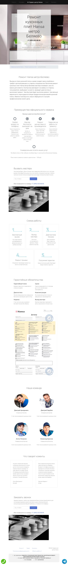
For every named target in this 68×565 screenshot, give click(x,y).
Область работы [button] (36, 551)
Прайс (47, 2)
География (21, 2)
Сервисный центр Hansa (17, 67)
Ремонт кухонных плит (31, 67)
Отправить (33, 178)
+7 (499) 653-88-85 (34, 40)
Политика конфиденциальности (21, 551)
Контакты (53, 2)
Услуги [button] (13, 2)
